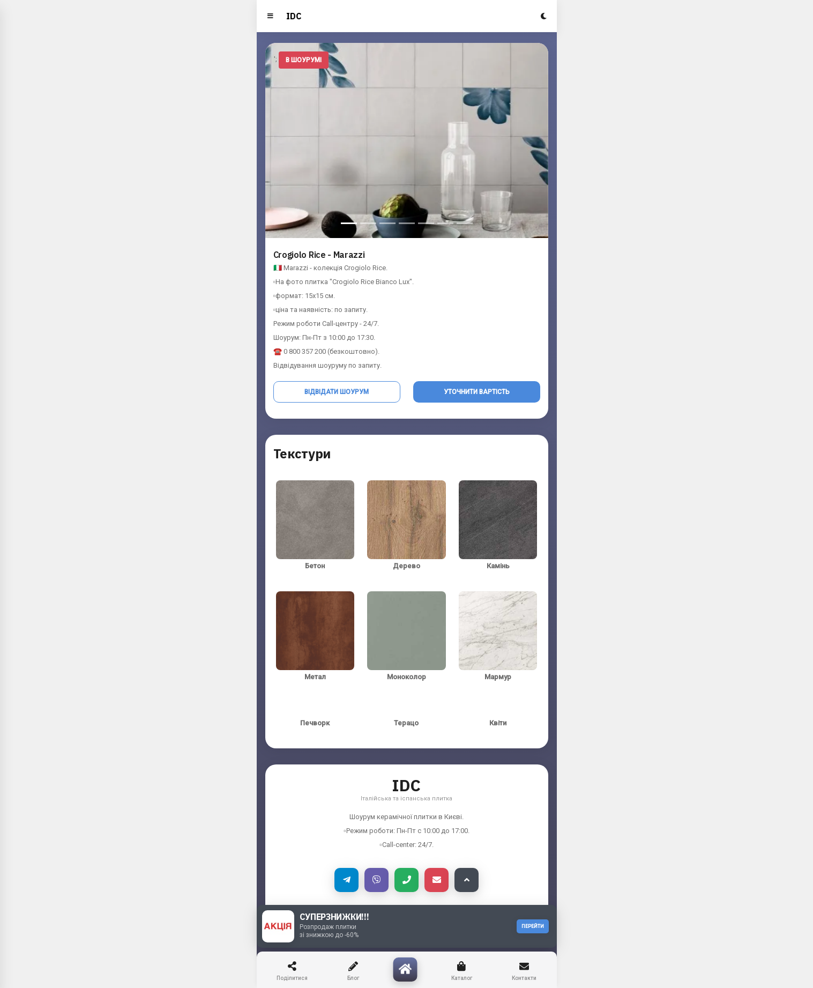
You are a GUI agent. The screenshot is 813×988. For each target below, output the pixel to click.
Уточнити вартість (477, 392)
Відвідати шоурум (336, 392)
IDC (294, 16)
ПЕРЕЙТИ (532, 926)
